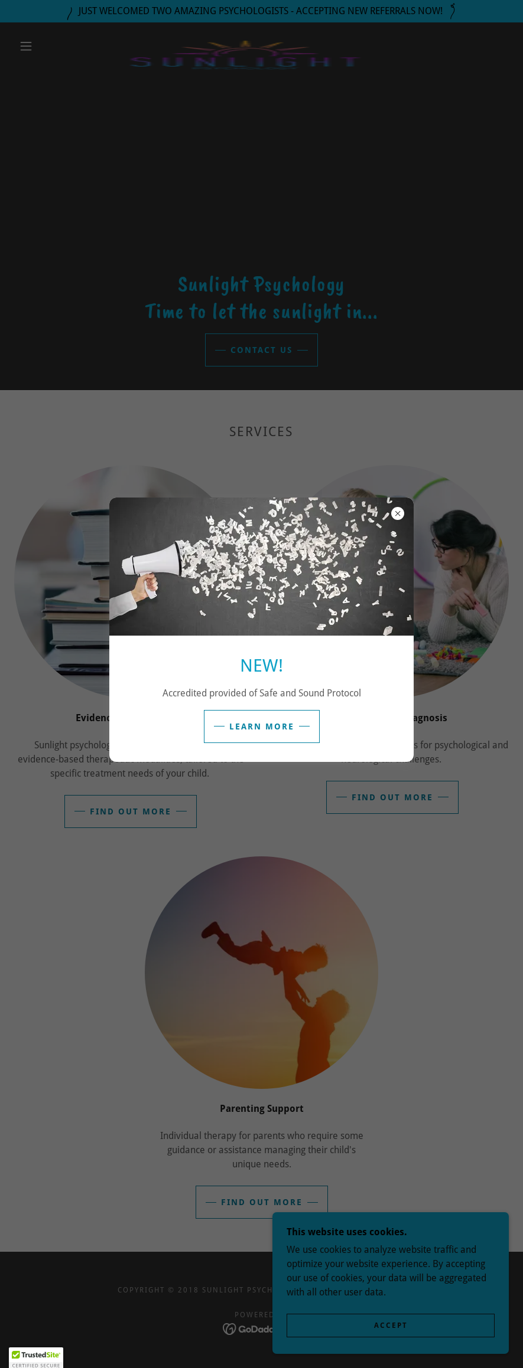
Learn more (261, 726)
